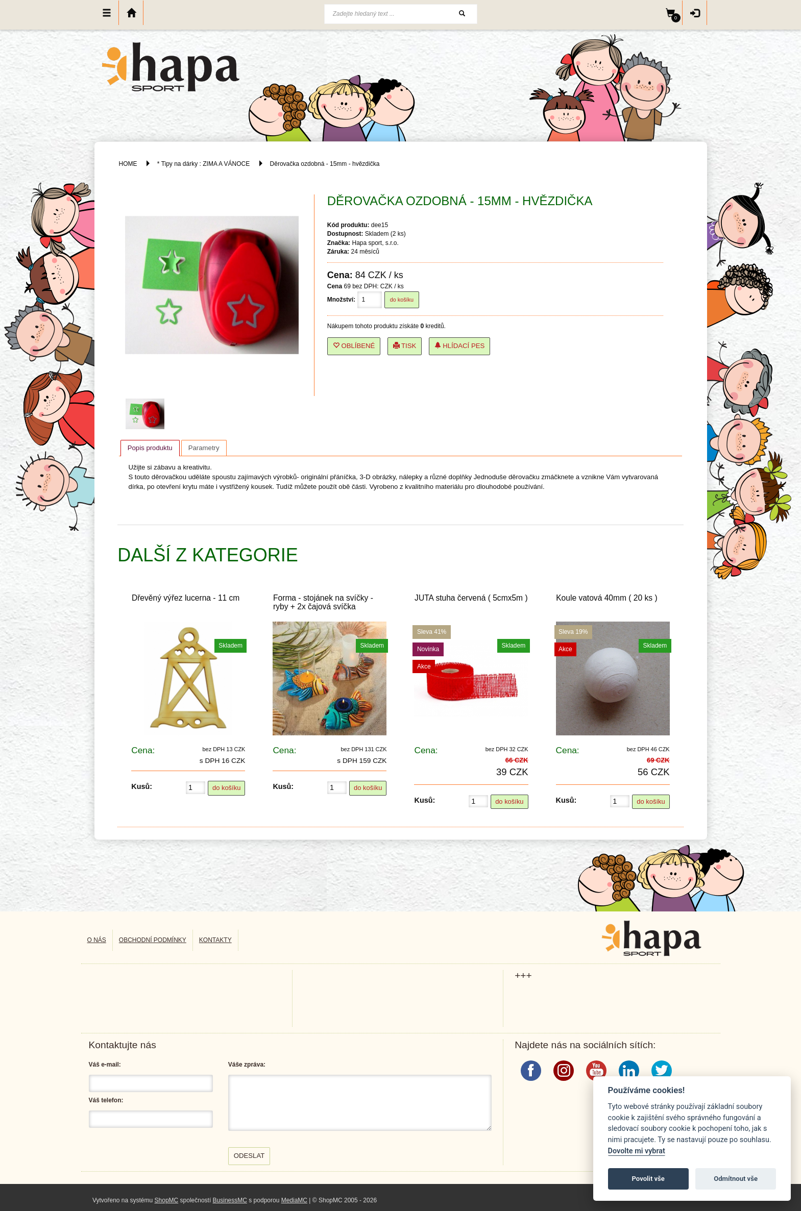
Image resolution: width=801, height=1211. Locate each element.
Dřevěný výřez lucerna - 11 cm (185, 598)
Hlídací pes (459, 346)
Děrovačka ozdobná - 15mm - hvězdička (325, 163)
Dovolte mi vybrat (636, 1151)
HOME (128, 163)
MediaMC (294, 1200)
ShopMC (167, 1200)
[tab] (150, 448)
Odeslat (249, 1155)
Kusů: (141, 786)
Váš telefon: (106, 1100)
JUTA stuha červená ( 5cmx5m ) (471, 598)
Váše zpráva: (246, 1064)
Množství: (341, 299)
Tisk (405, 346)
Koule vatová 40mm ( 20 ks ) (606, 598)
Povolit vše (648, 1178)
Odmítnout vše (736, 1178)
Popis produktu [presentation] (150, 448)
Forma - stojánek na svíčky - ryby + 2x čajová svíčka (323, 602)
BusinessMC (230, 1200)
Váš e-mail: (105, 1064)
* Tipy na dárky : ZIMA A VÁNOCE (203, 163)
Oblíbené (354, 346)
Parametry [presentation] (204, 448)
